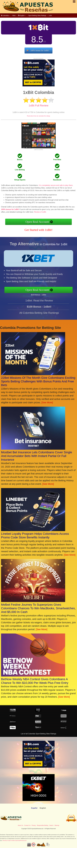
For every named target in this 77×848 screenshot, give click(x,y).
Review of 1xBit (40, 212)
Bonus (19, 159)
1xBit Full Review (38, 105)
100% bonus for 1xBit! (39, 50)
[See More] (47, 402)
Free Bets (57, 159)
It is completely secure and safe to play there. (56, 185)
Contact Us (27, 825)
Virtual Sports (19, 180)
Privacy (34, 825)
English (22, 15)
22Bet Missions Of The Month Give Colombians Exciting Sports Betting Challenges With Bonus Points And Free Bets (38, 381)
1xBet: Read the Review (39, 304)
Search (51, 825)
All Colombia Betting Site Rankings (39, 316)
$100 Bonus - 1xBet (42, 294)
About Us (20, 825)
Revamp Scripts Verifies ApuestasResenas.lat (14, 840)
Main (14, 15)
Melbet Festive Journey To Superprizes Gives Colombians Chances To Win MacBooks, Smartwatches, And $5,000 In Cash (38, 608)
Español (34, 808)
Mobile (57, 170)
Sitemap (56, 825)
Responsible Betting (42, 825)
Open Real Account (37, 221)
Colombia (5, 15)
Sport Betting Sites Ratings (37, 15)
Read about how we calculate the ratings (38, 116)
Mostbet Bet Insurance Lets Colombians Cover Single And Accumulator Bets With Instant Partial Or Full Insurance (36, 456)
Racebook (57, 180)
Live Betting (20, 170)
